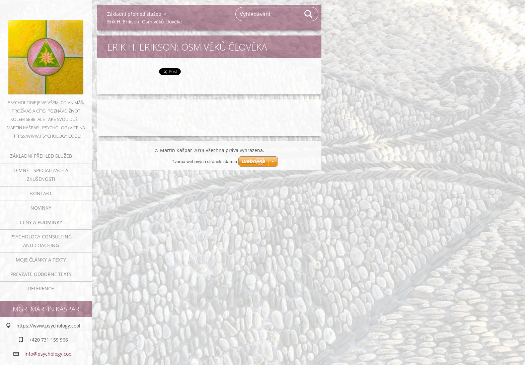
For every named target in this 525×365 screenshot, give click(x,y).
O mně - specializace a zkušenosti (40, 174)
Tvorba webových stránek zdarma (204, 161)
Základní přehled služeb (41, 156)
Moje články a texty (41, 260)
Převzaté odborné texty (41, 274)
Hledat (308, 14)
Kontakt (41, 193)
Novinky (40, 208)
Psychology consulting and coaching (41, 240)
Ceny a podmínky (41, 222)
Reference (41, 288)
